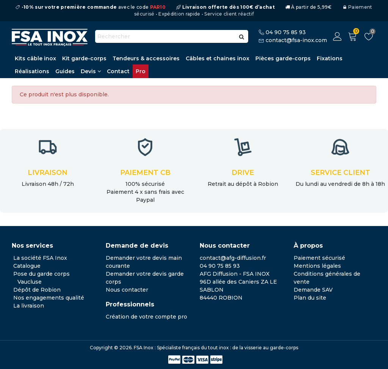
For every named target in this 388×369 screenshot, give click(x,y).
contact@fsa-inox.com (296, 40)
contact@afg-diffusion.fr (233, 257)
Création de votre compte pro (146, 316)
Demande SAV (313, 289)
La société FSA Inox (40, 257)
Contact (118, 71)
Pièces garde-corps (283, 58)
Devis (88, 71)
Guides (65, 71)
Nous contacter (127, 289)
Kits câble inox (35, 58)
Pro (141, 71)
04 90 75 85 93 (286, 32)
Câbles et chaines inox (217, 58)
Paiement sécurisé (319, 257)
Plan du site (310, 297)
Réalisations (32, 71)
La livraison (28, 305)
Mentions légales (317, 265)
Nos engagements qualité (48, 297)
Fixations (330, 58)
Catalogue (27, 265)
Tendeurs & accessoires (146, 58)
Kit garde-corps (84, 58)
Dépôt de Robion (37, 289)
